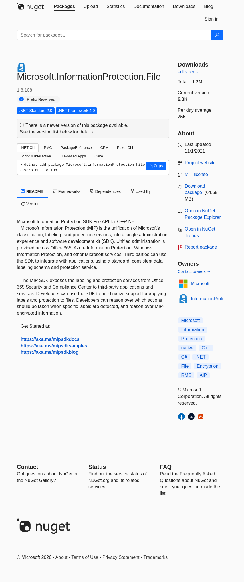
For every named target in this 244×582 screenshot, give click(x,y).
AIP (203, 375)
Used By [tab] (140, 191)
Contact (27, 467)
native (187, 347)
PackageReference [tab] (76, 147)
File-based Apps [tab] (72, 156)
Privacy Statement (121, 557)
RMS (186, 375)
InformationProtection (212, 298)
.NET (200, 357)
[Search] (217, 35)
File (185, 366)
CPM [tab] (104, 147)
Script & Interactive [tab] (35, 156)
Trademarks (156, 557)
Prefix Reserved (41, 99)
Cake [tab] (98, 156)
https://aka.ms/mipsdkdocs (50, 339)
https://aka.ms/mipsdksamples (54, 345)
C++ (206, 347)
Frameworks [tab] (66, 191)
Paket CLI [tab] (125, 147)
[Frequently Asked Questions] (166, 467)
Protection (191, 338)
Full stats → (188, 72)
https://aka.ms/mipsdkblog (49, 352)
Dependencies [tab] (105, 191)
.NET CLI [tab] (27, 147)
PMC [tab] (48, 147)
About (61, 557)
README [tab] (32, 191)
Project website (200, 162)
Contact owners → (194, 271)
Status (97, 467)
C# (184, 357)
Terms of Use (84, 557)
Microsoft (200, 283)
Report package (201, 247)
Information (192, 329)
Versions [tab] (31, 204)
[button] (156, 166)
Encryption (208, 366)
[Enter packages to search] (114, 35)
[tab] (64, 6)
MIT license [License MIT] (196, 174)
